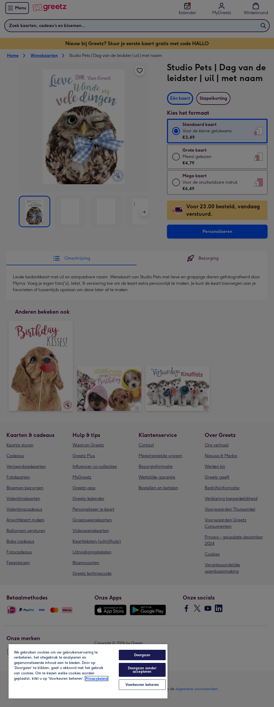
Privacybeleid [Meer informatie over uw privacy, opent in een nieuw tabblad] (96, 679)
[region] (88, 671)
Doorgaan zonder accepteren (142, 670)
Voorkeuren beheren (142, 685)
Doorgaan (142, 655)
